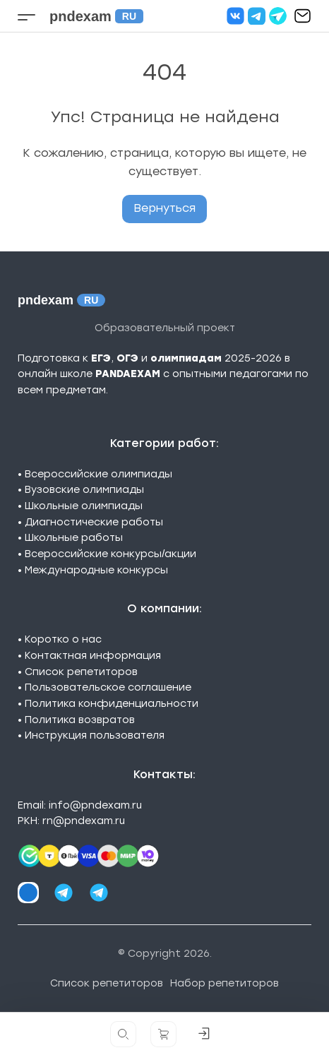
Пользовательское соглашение (108, 687)
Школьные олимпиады (84, 506)
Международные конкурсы (96, 570)
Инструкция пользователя (94, 735)
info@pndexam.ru (95, 805)
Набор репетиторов (224, 983)
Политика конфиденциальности (111, 704)
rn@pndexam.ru (83, 821)
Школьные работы (74, 538)
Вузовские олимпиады (84, 490)
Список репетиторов (81, 672)
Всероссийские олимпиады (98, 474)
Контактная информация (93, 656)
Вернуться (164, 208)
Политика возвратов (80, 720)
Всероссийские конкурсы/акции (110, 554)
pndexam (96, 16)
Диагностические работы (94, 522)
